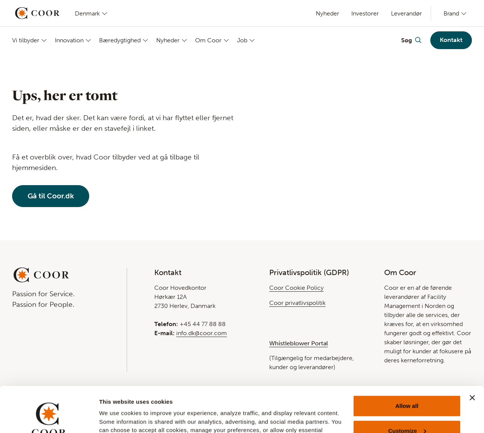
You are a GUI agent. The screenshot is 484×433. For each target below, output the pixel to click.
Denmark (87, 13)
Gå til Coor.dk (51, 196)
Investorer (365, 13)
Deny (407, 413)
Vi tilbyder (25, 40)
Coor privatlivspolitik (297, 302)
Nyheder (327, 13)
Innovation (69, 40)
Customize (407, 388)
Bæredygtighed (120, 40)
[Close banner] (472, 355)
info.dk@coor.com (201, 333)
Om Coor (208, 40)
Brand (451, 13)
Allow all (406, 363)
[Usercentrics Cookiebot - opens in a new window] (49, 418)
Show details (116, 417)
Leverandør (406, 13)
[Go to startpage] (37, 13)
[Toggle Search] (411, 40)
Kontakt (451, 39)
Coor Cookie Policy (296, 287)
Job (242, 40)
